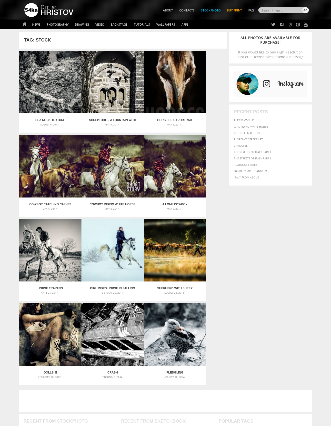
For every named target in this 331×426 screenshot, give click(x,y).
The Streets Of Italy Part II (252, 152)
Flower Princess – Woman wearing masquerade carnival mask (68, 337)
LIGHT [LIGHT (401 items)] (240, 328)
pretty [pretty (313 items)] (278, 333)
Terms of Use (91, 420)
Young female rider (248, 133)
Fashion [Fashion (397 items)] (274, 324)
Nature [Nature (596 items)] (271, 328)
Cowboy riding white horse (45, 183)
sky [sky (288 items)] (286, 333)
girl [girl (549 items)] (297, 324)
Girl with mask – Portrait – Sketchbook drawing (156, 325)
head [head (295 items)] (222, 328)
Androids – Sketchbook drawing (144, 314)
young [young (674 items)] (263, 337)
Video (99, 24)
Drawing (82, 24)
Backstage (119, 24)
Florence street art (248, 139)
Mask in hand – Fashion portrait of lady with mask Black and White (68, 320)
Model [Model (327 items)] (260, 328)
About (99, 367)
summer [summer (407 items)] (225, 338)
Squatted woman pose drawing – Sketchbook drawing (161, 331)
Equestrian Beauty (75, 409)
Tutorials (142, 24)
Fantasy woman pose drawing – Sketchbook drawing (159, 320)
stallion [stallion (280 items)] (294, 333)
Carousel (241, 145)
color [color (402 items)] (277, 319)
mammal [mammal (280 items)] (250, 328)
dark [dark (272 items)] (293, 319)
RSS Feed (126, 409)
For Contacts (105, 392)
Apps (185, 24)
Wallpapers (165, 24)
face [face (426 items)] (264, 324)
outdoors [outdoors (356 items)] (226, 333)
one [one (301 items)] (281, 328)
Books (99, 380)
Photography (58, 24)
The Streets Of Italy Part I (252, 158)
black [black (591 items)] (239, 319)
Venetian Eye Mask (104, 409)
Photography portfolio (42, 380)
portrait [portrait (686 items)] (265, 333)
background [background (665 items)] (264, 313)
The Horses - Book (37, 386)
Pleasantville (244, 120)
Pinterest (178, 387)
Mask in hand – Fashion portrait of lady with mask (61, 325)
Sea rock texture (45, 110)
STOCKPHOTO (211, 10)
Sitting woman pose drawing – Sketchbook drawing (159, 337)
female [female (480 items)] (287, 324)
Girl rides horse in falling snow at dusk (201, 183)
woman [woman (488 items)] (250, 338)
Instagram (178, 380)
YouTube (177, 393)
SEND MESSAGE (266, 377)
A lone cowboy (97, 183)
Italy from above (246, 177)
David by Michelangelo (250, 171)
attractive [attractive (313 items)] (244, 314)
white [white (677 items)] (237, 337)
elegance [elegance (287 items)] (225, 324)
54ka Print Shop (35, 367)
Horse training (148, 183)
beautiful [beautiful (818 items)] (288, 313)
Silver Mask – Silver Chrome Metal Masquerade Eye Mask (64, 331)
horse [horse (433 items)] (230, 328)
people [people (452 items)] (239, 333)
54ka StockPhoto (36, 373)
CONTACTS (187, 10)
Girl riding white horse (251, 126)
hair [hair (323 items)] (304, 324)
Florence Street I (246, 164)
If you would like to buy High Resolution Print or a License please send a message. (270, 47)
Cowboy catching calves (200, 110)
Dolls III (96, 257)
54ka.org (64, 420)
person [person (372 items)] (251, 333)
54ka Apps (31, 392)
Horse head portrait (148, 110)
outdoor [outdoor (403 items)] (292, 328)
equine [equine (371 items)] (255, 324)
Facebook (178, 374)
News (36, 24)
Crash (148, 257)
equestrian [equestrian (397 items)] (240, 324)
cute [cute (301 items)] (286, 319)
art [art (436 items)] (234, 314)
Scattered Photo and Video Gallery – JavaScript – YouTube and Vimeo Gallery (68, 314)
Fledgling (200, 257)
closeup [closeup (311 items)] (266, 319)
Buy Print (234, 10)
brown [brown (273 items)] (256, 319)
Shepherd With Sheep (45, 257)
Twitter (176, 368)
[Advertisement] (166, 285)
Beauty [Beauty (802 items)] (226, 319)
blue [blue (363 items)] (248, 319)
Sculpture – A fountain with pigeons (97, 110)
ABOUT (168, 10)
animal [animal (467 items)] (225, 314)
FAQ (251, 10)
